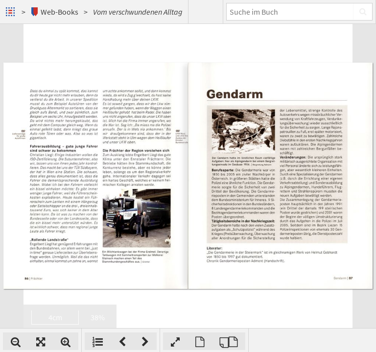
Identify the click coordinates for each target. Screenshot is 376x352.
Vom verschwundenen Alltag (138, 12)
